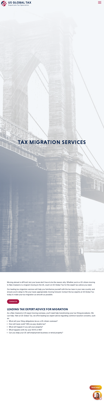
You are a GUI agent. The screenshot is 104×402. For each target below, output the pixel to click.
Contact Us (13, 301)
